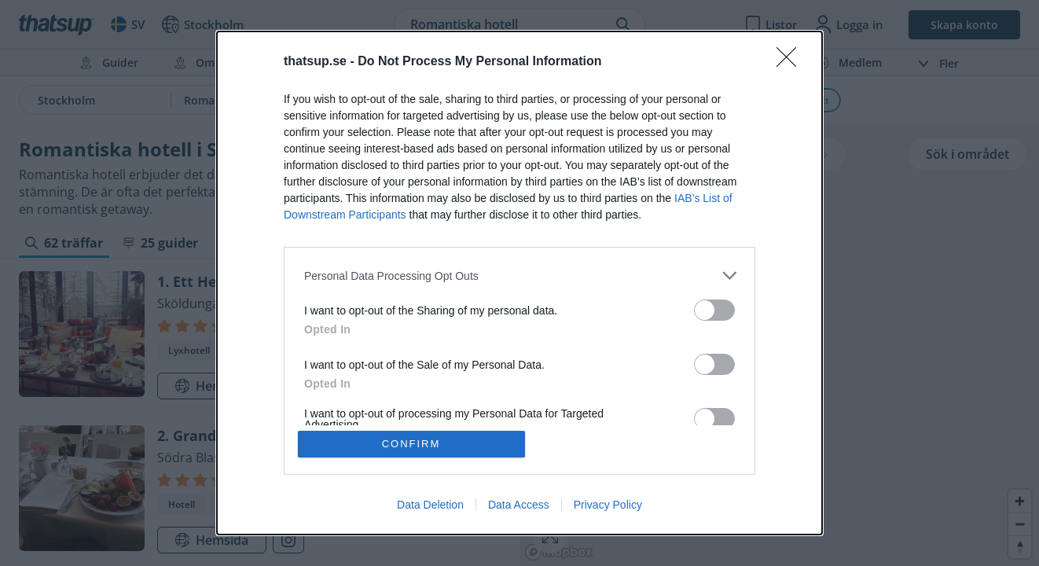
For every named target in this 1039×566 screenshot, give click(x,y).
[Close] (791, 62)
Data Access (518, 504)
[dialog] (519, 283)
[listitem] (519, 275)
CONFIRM (411, 444)
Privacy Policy (608, 504)
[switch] (714, 310)
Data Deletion (430, 504)
